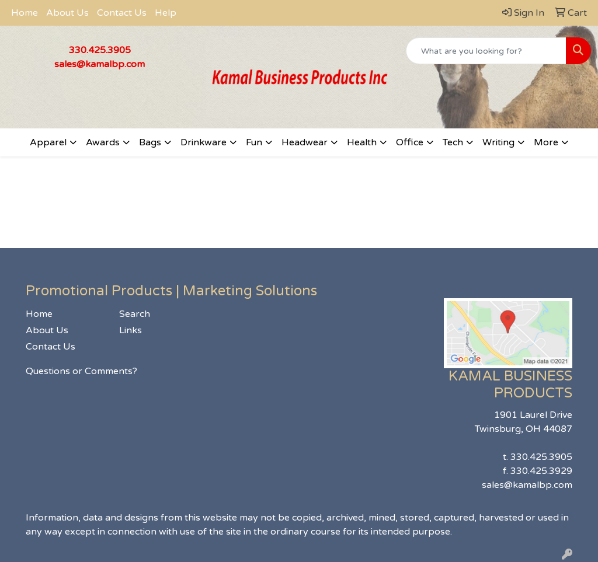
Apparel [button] (48, 142)
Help (165, 13)
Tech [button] (453, 142)
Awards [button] (103, 142)
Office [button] (409, 142)
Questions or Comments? (81, 371)
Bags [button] (150, 142)
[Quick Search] (486, 50)
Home (24, 13)
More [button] (546, 142)
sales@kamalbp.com (99, 64)
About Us (67, 13)
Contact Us (122, 13)
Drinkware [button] (203, 142)
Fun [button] (254, 142)
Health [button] (362, 142)
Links (130, 330)
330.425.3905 (100, 50)
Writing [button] (498, 142)
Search (134, 314)
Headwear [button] (304, 142)
